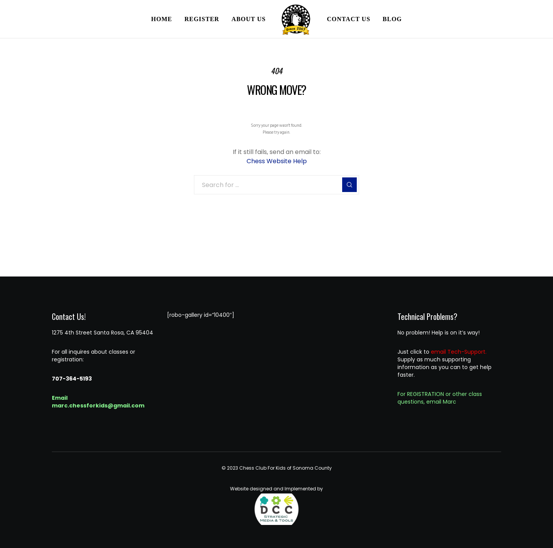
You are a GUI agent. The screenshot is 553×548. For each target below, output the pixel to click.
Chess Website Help (277, 161)
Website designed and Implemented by (276, 505)
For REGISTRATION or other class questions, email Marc (439, 398)
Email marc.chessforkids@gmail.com (98, 401)
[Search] (349, 184)
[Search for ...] (276, 184)
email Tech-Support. (459, 352)
